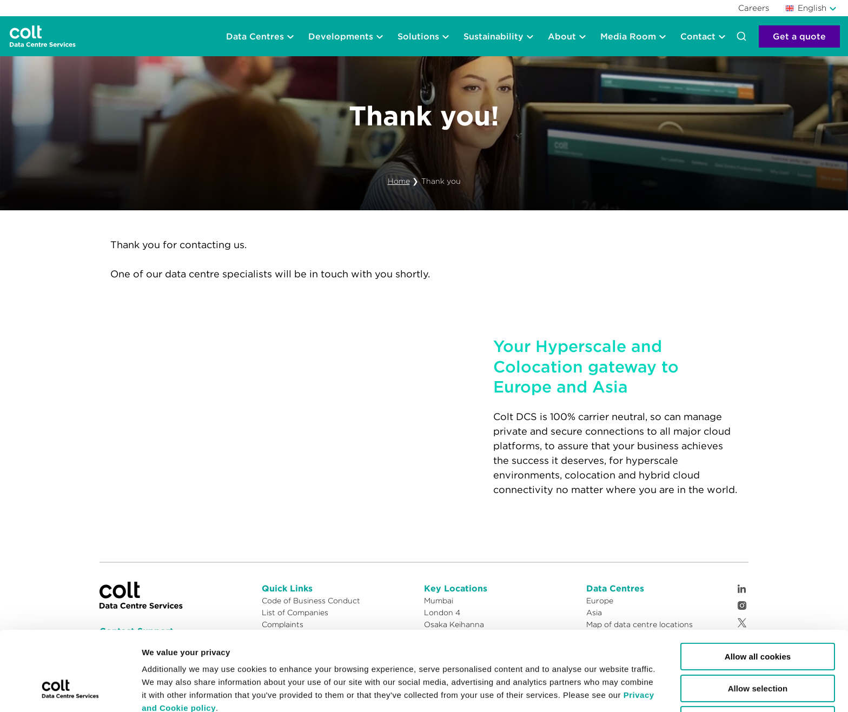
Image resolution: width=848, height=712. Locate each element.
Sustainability (493, 36)
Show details (461, 690)
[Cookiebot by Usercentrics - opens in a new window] (70, 691)
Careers (753, 8)
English (806, 8)
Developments (340, 36)
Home (399, 181)
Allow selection (758, 620)
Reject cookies (757, 651)
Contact (698, 36)
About (562, 36)
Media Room (628, 36)
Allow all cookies (758, 588)
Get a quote (799, 36)
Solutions (418, 36)
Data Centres (255, 36)
